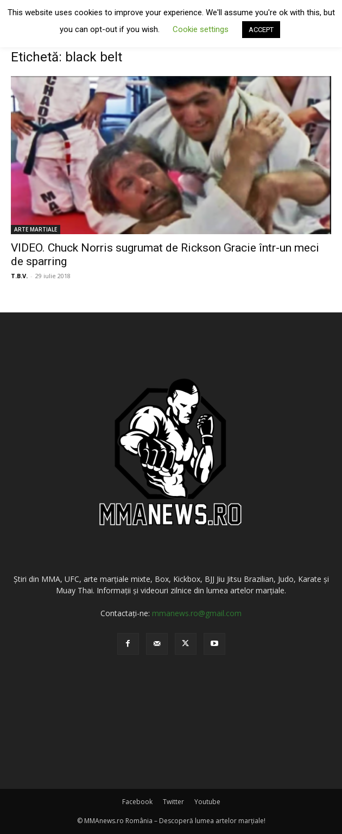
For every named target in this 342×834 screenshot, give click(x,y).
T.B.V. (19, 276)
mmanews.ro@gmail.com (197, 613)
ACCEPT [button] (261, 30)
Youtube (207, 801)
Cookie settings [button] (201, 29)
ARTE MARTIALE (35, 229)
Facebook (137, 801)
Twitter (173, 801)
